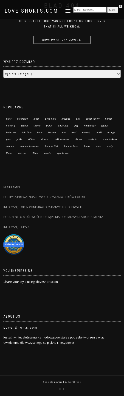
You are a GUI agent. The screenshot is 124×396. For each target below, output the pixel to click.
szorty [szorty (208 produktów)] (110, 146)
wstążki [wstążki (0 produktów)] (47, 153)
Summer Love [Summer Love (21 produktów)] (71, 146)
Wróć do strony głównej (62, 39)
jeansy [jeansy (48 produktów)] (104, 125)
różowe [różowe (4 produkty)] (78, 139)
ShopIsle (48, 381)
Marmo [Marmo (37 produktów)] (52, 132)
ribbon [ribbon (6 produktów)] (31, 139)
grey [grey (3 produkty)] (76, 125)
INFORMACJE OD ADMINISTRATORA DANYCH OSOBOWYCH (43, 207)
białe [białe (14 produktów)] (8, 118)
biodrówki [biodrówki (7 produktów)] (22, 118)
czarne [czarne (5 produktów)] (37, 125)
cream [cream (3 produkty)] (24, 125)
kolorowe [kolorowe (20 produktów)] (11, 132)
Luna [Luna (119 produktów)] (39, 132)
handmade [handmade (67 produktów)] (90, 125)
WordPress (74, 381)
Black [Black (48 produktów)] (36, 118)
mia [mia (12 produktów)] (64, 132)
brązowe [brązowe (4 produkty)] (66, 118)
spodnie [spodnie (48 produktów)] (10, 146)
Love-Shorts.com (31, 11)
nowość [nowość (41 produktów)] (86, 132)
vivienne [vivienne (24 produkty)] (22, 153)
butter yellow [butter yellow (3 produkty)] (92, 118)
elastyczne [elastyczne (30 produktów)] (63, 125)
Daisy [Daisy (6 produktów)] (49, 125)
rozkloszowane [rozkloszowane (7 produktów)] (61, 139)
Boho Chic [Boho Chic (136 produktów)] (50, 118)
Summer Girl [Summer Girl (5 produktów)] (51, 146)
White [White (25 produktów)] (35, 153)
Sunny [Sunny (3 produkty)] (87, 146)
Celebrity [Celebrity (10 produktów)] (10, 125)
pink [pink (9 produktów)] (8, 139)
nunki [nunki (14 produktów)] (99, 132)
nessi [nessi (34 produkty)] (73, 132)
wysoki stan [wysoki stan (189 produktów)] (63, 153)
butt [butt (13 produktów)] (78, 118)
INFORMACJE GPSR (16, 227)
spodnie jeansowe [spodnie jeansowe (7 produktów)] (29, 146)
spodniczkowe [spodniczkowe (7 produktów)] (110, 139)
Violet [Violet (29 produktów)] (9, 153)
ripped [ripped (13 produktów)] (44, 139)
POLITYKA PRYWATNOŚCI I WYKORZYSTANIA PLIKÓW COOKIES (45, 197)
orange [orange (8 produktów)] (111, 132)
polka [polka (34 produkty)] (20, 139)
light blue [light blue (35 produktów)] (26, 132)
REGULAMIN (11, 187)
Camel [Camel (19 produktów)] (108, 118)
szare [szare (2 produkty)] (98, 146)
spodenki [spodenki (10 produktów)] (92, 139)
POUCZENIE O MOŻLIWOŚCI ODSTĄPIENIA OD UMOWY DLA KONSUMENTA (53, 217)
